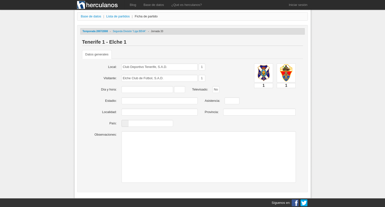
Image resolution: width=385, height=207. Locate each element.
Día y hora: (109, 89)
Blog (133, 5)
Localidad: (109, 112)
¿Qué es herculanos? (186, 5)
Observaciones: (106, 134)
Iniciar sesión (298, 5)
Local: (112, 67)
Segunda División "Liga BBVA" (129, 31)
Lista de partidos (118, 16)
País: (113, 123)
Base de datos (154, 5)
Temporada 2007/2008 (95, 31)
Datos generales (97, 54)
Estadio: (111, 101)
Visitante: (110, 78)
